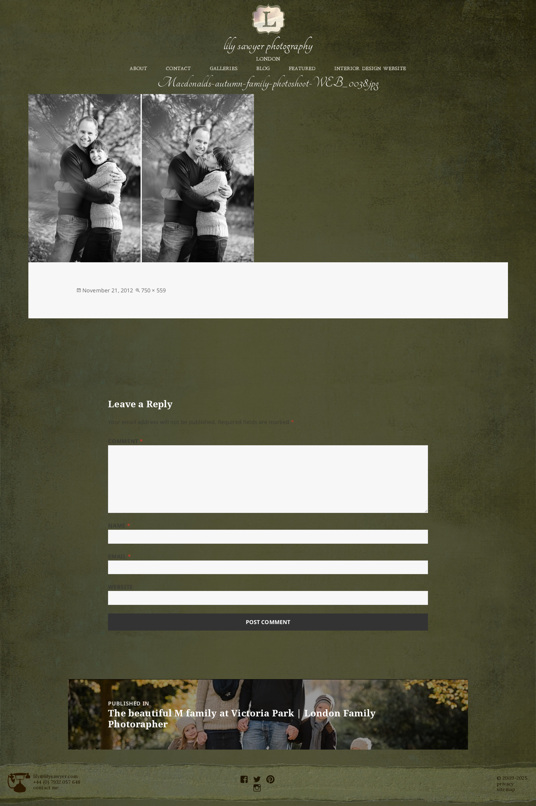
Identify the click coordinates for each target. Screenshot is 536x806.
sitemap (506, 789)
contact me (46, 787)
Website (120, 587)
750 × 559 (153, 290)
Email (119, 556)
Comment (125, 441)
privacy (505, 784)
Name (119, 525)
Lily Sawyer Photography (268, 45)
